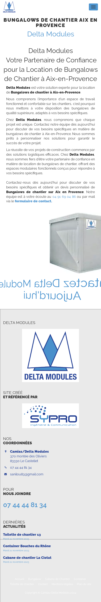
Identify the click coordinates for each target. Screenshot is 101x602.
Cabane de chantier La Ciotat (27, 558)
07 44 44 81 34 (25, 505)
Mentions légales (62, 584)
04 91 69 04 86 (64, 197)
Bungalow (34, 579)
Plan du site (84, 584)
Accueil (19, 579)
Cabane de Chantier (57, 579)
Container (80, 579)
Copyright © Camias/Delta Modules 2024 (50, 592)
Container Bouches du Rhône (27, 546)
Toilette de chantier (22, 584)
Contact (43, 584)
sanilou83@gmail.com (26, 474)
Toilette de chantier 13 (22, 535)
